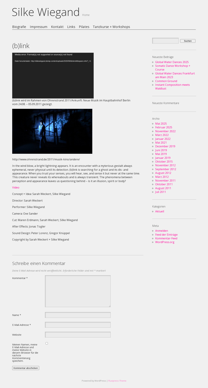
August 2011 (163, 188)
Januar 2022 (163, 139)
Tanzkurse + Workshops (111, 27)
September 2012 (165, 169)
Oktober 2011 (164, 184)
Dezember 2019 (165, 146)
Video (15, 187)
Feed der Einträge (166, 234)
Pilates (84, 27)
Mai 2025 (161, 123)
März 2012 (162, 177)
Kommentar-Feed (166, 238)
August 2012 (163, 173)
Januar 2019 (163, 158)
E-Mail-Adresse (21, 324)
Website (16, 334)
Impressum (38, 27)
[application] (53, 75)
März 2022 (162, 135)
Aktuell (159, 211)
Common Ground (166, 81)
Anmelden (161, 231)
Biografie (19, 27)
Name (16, 314)
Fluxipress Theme (117, 380)
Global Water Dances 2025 (172, 62)
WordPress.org (164, 242)
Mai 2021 (161, 142)
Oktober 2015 (164, 161)
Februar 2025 (163, 127)
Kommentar (20, 278)
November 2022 (165, 131)
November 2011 (165, 180)
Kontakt (57, 27)
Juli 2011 (160, 192)
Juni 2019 (161, 150)
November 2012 (165, 165)
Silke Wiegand (46, 11)
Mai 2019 (161, 154)
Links (71, 27)
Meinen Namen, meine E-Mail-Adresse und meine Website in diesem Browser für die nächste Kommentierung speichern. (25, 352)
